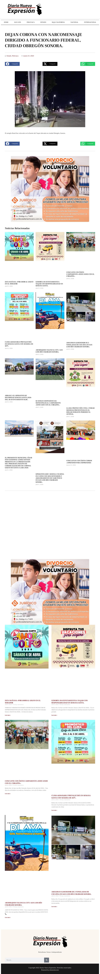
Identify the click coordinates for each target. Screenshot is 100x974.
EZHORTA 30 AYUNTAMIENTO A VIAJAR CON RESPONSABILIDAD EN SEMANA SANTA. (49, 284)
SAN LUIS (17, 22)
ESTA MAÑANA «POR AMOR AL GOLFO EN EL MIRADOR (19, 283)
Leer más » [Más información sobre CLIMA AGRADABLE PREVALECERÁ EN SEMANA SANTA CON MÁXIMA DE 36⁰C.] (54, 810)
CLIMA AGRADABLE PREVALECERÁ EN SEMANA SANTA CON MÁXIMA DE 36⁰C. (19, 344)
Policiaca (15, 56)
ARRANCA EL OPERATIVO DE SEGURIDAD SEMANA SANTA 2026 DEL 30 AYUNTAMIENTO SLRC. (18, 398)
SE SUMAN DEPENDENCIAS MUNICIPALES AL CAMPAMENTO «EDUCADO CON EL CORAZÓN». (48, 403)
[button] (12, 64)
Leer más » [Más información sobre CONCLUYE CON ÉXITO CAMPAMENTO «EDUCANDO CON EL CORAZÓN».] (8, 793)
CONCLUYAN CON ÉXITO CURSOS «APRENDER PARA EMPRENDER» (79, 462)
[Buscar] (46, 960)
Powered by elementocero (50, 970)
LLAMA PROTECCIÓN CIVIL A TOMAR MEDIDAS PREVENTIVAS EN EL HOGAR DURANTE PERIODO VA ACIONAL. (80, 411)
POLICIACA (31, 22)
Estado (9, 56)
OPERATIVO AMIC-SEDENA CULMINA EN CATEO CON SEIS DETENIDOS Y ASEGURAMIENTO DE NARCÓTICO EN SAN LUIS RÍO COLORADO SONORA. (50, 478)
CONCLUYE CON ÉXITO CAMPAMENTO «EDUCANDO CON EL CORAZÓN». (80, 274)
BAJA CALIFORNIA (58, 22)
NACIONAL (74, 22)
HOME (6, 22)
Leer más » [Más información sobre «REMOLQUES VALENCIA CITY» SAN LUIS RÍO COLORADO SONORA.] (8, 917)
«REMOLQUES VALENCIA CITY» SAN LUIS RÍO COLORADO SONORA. (49, 351)
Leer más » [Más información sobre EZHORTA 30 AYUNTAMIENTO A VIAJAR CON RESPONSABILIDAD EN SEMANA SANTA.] (54, 715)
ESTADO (43, 22)
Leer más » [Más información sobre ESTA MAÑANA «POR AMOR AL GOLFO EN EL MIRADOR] (8, 715)
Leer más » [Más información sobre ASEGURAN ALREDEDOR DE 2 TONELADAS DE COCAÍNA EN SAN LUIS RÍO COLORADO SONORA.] (54, 906)
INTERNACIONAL (90, 22)
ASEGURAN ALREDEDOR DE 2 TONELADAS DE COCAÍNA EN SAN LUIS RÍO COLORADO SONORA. (79, 345)
